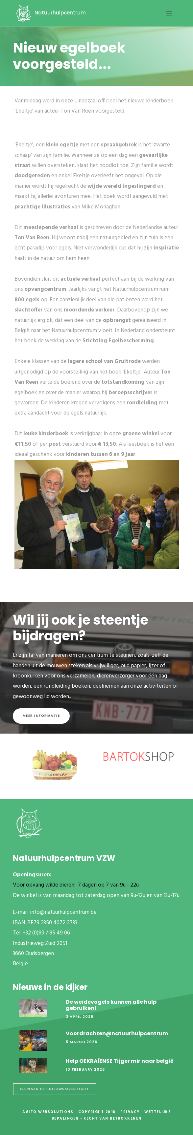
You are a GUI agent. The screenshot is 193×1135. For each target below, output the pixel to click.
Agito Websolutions (47, 1112)
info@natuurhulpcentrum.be (63, 912)
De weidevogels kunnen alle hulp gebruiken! (111, 1005)
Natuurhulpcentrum (49, 12)
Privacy (130, 1112)
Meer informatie (41, 715)
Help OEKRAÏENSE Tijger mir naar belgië (120, 1061)
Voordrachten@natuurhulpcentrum (117, 1033)
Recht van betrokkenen (113, 1119)
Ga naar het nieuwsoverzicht (54, 1088)
